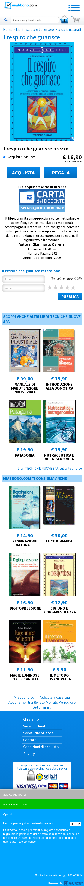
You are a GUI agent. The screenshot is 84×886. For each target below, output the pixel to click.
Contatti (30, 739)
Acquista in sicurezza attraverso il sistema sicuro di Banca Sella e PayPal (42, 783)
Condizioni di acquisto (41, 746)
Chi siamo (31, 719)
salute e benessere (40, 29)
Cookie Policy (43, 875)
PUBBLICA (70, 296)
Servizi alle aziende (38, 732)
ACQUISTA (23, 172)
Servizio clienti (34, 726)
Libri (19, 29)
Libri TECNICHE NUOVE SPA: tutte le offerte (50, 468)
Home (7, 29)
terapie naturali (69, 29)
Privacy (29, 753)
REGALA (61, 172)
